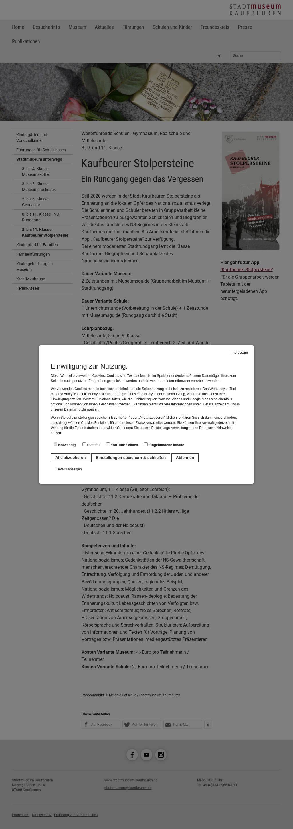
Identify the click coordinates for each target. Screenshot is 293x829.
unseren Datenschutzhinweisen (74, 409)
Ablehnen (185, 457)
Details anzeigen (69, 469)
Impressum (239, 353)
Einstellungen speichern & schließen (131, 457)
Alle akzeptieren (70, 457)
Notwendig (65, 444)
